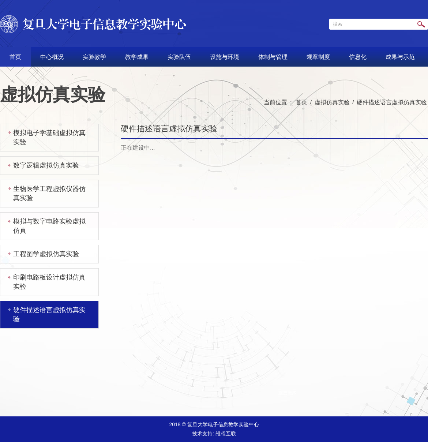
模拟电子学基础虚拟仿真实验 (49, 137)
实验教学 (94, 57)
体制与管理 (273, 57)
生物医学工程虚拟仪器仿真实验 (49, 193)
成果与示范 (400, 57)
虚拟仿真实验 (332, 102)
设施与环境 (224, 57)
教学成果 (137, 57)
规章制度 (318, 57)
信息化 (358, 57)
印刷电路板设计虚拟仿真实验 (49, 282)
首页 (15, 57)
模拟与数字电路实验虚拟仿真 (49, 226)
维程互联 (225, 434)
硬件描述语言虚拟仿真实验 (392, 102)
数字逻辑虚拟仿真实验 (46, 165)
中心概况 (52, 57)
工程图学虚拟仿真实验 (46, 254)
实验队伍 (179, 57)
